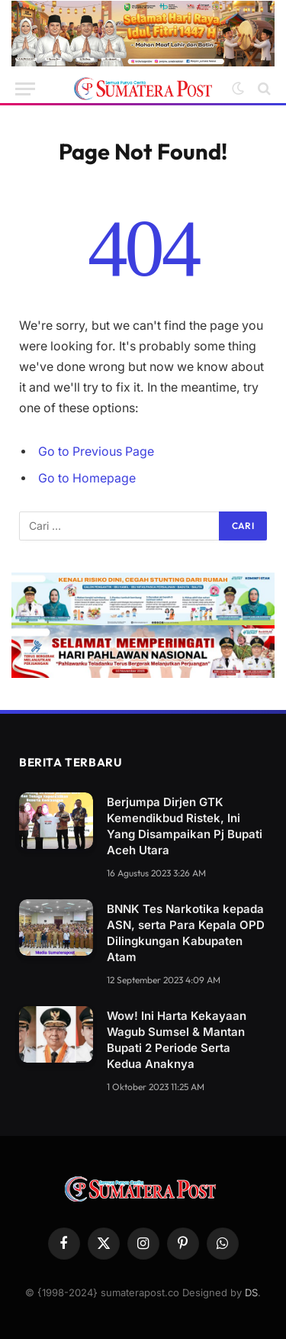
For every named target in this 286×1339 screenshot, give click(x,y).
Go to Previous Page (96, 451)
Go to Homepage (87, 478)
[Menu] (25, 89)
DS (251, 1292)
